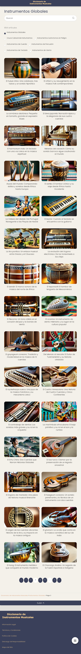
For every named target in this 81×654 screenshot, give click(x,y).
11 (54, 580)
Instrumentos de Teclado (16, 50)
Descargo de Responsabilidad (13, 642)
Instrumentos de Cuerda (15, 44)
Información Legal (9, 624)
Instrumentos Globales (14, 32)
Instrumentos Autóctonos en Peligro (50, 38)
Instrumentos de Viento (40, 50)
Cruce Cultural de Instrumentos (18, 38)
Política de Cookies (9, 636)
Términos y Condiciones (11, 630)
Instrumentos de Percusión (41, 44)
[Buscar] (72, 17)
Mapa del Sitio (7, 647)
